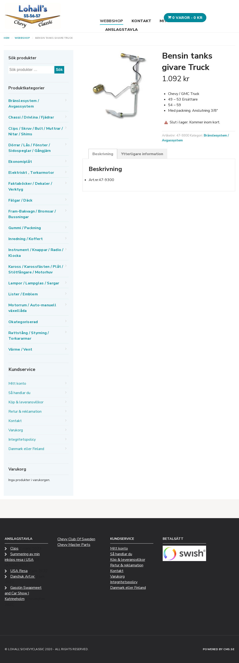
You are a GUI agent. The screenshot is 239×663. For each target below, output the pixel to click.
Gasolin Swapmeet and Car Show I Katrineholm (23, 593)
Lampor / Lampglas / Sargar (33, 283)
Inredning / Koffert (25, 238)
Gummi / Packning (24, 227)
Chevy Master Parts (73, 544)
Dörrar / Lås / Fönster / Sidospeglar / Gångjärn (29, 148)
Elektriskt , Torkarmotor (31, 172)
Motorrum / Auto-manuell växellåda (32, 308)
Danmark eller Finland (26, 448)
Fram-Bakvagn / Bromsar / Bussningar (32, 214)
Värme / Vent (20, 349)
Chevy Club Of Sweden (76, 539)
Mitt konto (17, 383)
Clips (14, 548)
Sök (59, 70)
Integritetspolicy (22, 439)
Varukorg (15, 430)
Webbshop (111, 21)
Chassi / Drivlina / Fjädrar (31, 117)
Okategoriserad (23, 322)
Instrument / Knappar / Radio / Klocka (35, 252)
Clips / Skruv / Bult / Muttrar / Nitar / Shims (35, 131)
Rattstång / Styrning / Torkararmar (28, 335)
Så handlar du (19, 392)
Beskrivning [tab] (102, 154)
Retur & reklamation (25, 411)
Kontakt (141, 21)
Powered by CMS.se (219, 649)
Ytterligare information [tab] (142, 154)
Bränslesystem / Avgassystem (23, 103)
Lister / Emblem (23, 294)
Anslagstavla (121, 29)
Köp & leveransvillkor (25, 402)
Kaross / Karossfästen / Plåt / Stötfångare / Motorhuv (35, 269)
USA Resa (19, 570)
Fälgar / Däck (20, 200)
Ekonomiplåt (20, 161)
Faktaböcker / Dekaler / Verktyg (30, 186)
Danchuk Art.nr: (22, 576)
